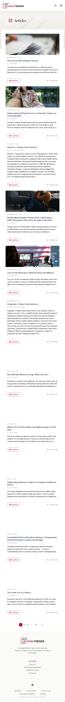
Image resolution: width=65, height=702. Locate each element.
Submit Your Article (32, 670)
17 (36, 625)
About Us (32, 664)
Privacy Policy (31, 691)
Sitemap (43, 694)
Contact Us (32, 673)
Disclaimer (17, 691)
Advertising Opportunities (32, 667)
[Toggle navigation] (61, 5)
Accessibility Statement (27, 694)
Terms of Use (46, 691)
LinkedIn (32, 685)
